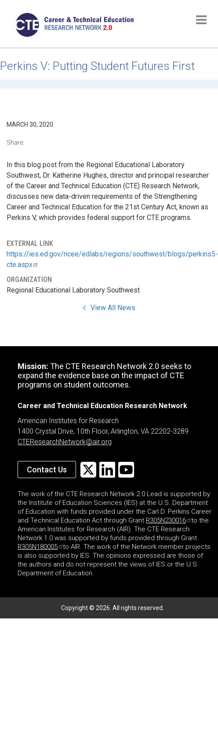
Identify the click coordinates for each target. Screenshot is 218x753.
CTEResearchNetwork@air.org (65, 442)
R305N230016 (168, 520)
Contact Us (47, 469)
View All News (113, 307)
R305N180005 (40, 547)
